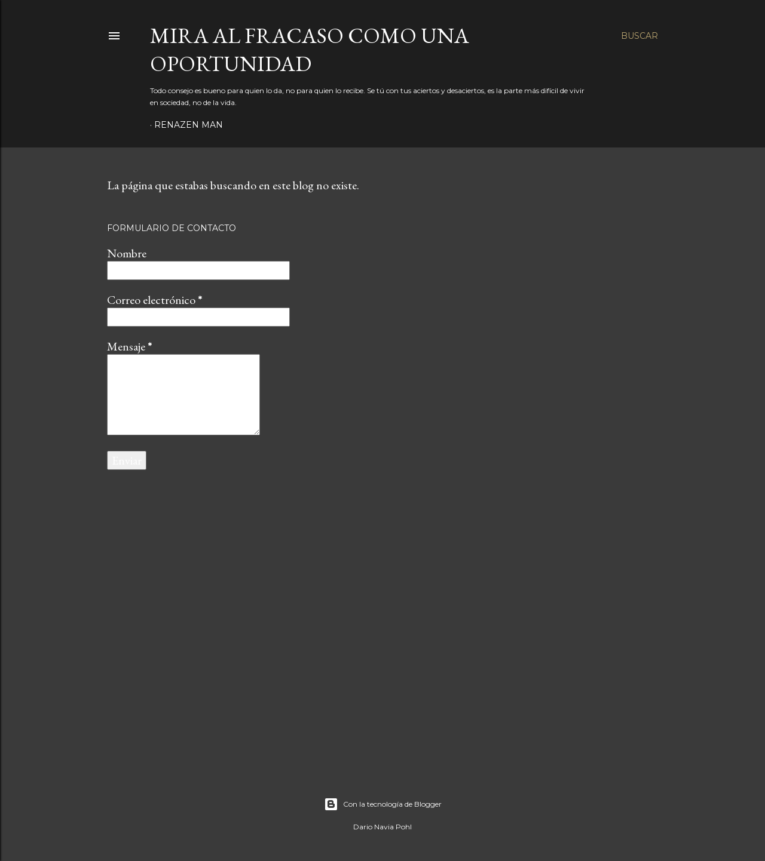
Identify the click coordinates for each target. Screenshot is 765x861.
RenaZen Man (188, 124)
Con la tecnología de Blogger (383, 804)
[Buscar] (639, 35)
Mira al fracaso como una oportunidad (309, 49)
